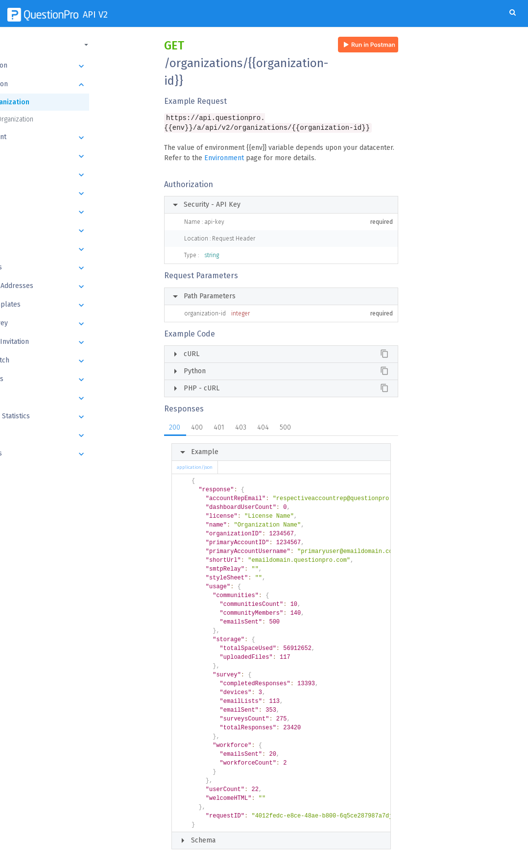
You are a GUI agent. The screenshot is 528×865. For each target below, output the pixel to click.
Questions (77, 231)
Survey (77, 193)
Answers (77, 249)
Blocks (77, 212)
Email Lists (77, 268)
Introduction (77, 66)
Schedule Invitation (77, 342)
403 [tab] (240, 428)
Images (77, 435)
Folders (77, 175)
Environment (224, 159)
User (77, 156)
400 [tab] (197, 428)
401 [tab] (219, 428)
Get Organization (50, 102)
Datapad (77, 398)
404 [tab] (263, 428)
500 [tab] (285, 428)
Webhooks (77, 454)
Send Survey (77, 324)
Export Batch (77, 361)
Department (77, 138)
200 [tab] (174, 428)
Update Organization (52, 119)
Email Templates (77, 305)
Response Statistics (77, 417)
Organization (77, 85)
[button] (75, 44)
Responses (77, 379)
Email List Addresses (77, 286)
